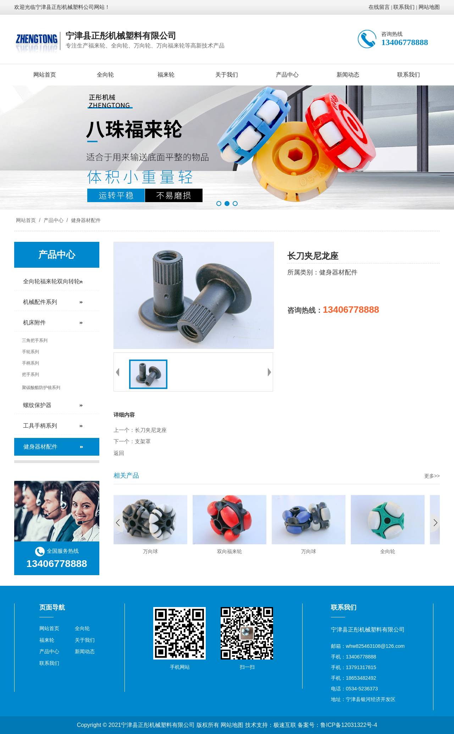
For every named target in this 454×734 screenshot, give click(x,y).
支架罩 (143, 441)
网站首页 (44, 75)
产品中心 (287, 75)
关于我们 (226, 75)
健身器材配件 (85, 220)
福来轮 (166, 75)
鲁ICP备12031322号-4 (348, 725)
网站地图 (429, 7)
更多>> (432, 476)
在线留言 (379, 7)
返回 (119, 453)
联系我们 (404, 7)
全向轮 (105, 75)
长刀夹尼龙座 (151, 430)
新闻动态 (348, 75)
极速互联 (284, 725)
